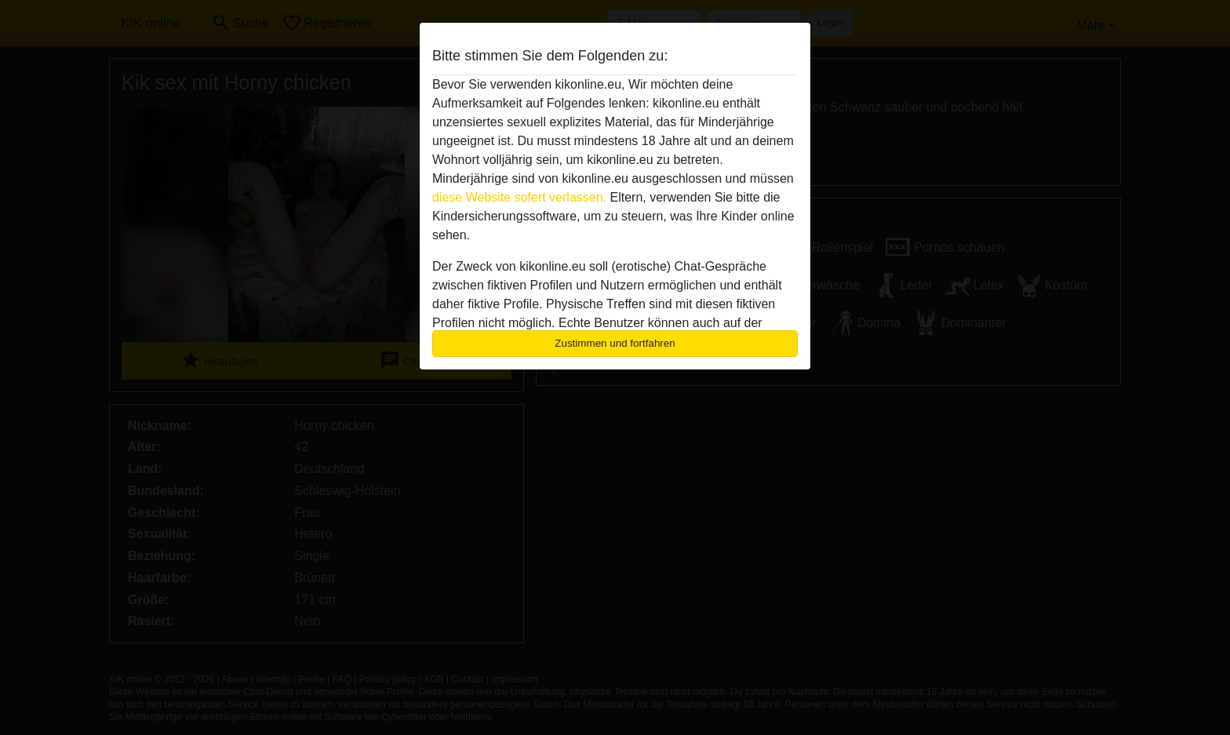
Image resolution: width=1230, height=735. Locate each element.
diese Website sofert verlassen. (519, 197)
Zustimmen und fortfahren (615, 343)
